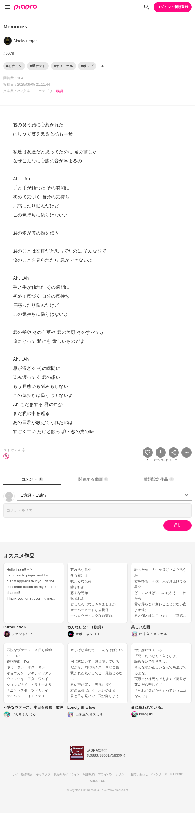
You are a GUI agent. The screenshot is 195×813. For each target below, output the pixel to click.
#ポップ (87, 66)
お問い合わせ (139, 774)
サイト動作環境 (22, 774)
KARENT (176, 774)
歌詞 (59, 91)
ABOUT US (97, 781)
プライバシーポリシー (112, 774)
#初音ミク (14, 66)
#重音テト (38, 66)
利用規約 (89, 774)
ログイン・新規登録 (172, 7)
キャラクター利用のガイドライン (58, 774)
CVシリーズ (159, 774)
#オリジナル (63, 66)
